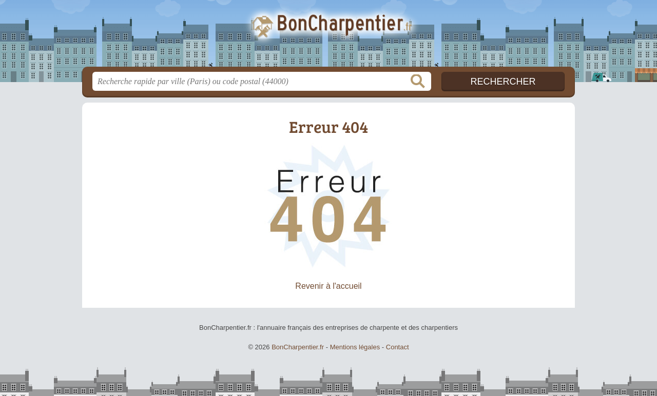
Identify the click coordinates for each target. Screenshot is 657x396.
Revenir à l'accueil (328, 286)
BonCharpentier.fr (328, 36)
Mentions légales (355, 347)
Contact (397, 347)
